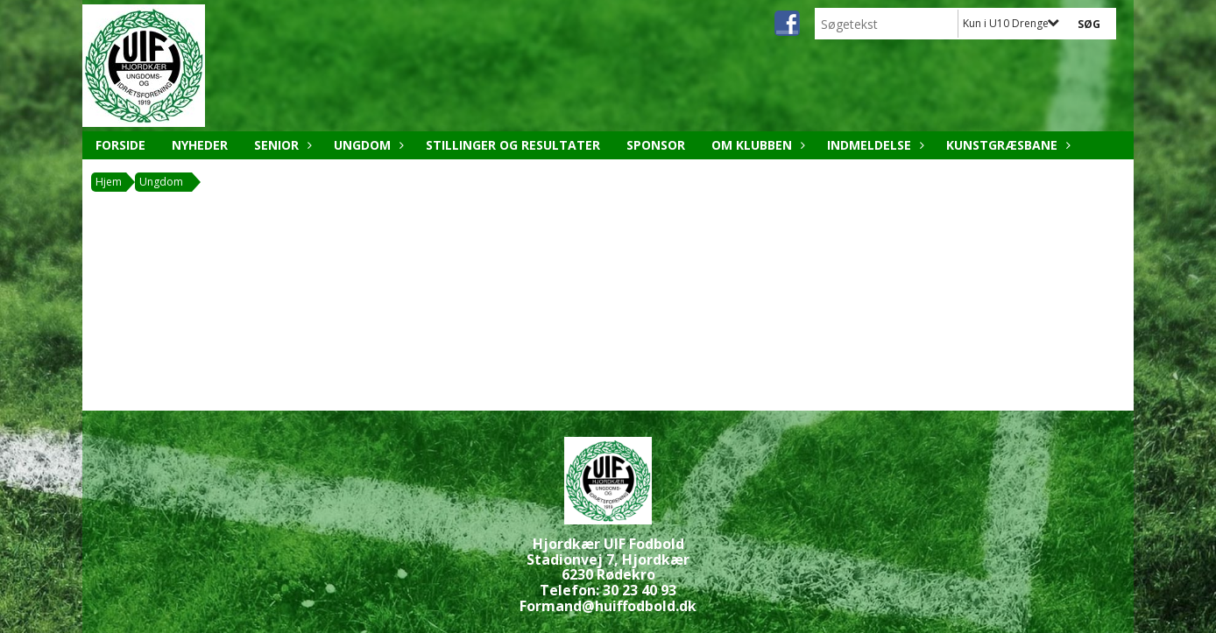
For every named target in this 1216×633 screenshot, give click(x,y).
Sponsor (655, 145)
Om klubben (756, 145)
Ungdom (366, 145)
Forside (120, 145)
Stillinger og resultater (513, 145)
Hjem (108, 181)
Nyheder (200, 145)
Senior (281, 145)
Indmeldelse (873, 145)
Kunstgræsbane (1006, 145)
